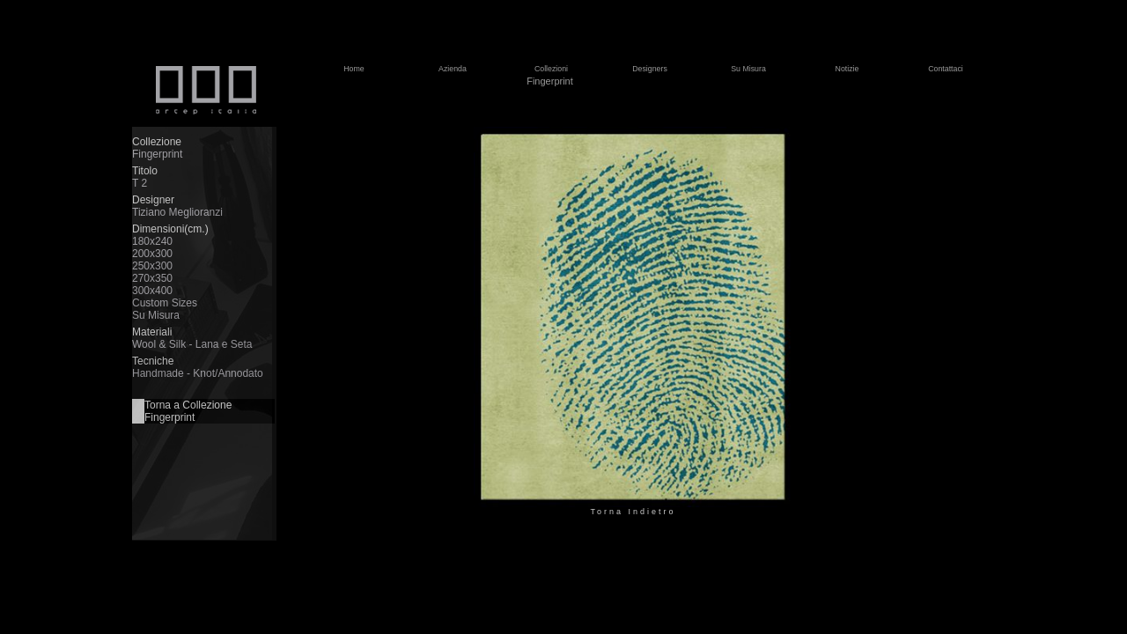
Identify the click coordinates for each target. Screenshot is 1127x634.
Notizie (847, 68)
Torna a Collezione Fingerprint (188, 411)
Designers (649, 68)
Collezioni (551, 68)
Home (353, 68)
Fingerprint (550, 81)
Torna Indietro (632, 511)
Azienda (452, 68)
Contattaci (945, 68)
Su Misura (748, 68)
